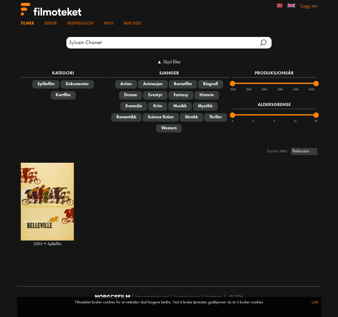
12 (295, 121)
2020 (311, 89)
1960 (264, 89)
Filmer (27, 24)
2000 (295, 89)
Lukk (315, 302)
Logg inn (308, 6)
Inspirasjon (80, 24)
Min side (132, 24)
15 (316, 121)
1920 (232, 89)
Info (109, 24)
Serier (50, 24)
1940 (248, 89)
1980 (279, 89)
